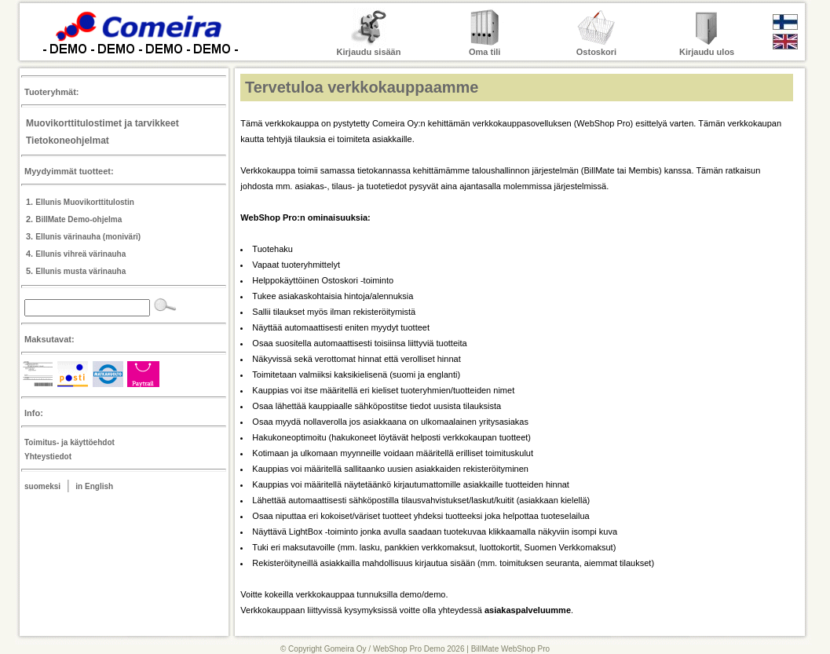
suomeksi (42, 486)
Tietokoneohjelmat (67, 140)
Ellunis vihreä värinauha (80, 254)
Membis (643, 170)
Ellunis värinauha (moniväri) (88, 236)
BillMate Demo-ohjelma (78, 219)
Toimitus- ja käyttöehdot (69, 442)
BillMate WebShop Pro (510, 649)
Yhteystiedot (47, 456)
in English (94, 486)
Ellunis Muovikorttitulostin (84, 202)
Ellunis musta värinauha (80, 271)
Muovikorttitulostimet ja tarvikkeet (102, 123)
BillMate (599, 170)
